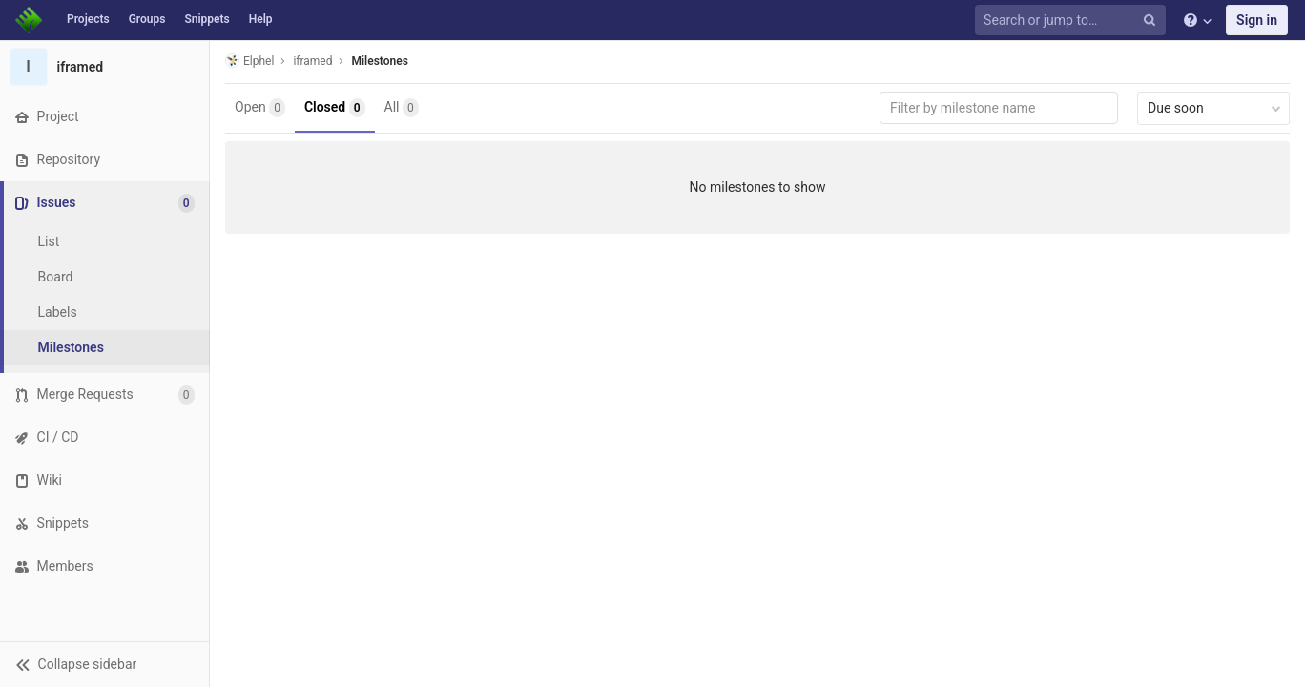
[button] (104, 664)
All (401, 107)
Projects (88, 19)
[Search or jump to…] (1073, 20)
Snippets (206, 19)
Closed (334, 107)
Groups (147, 19)
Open (260, 107)
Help (261, 19)
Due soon (1214, 107)
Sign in (1256, 20)
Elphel (249, 60)
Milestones (379, 61)
